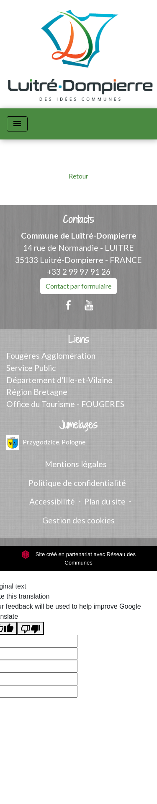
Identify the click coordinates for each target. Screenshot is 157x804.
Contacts (78, 219)
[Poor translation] (30, 628)
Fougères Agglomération (50, 355)
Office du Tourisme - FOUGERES (65, 404)
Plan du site (105, 501)
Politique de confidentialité (77, 483)
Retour (78, 176)
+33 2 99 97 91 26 (79, 271)
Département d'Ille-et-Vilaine (59, 380)
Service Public (31, 368)
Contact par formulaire (78, 286)
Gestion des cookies (78, 520)
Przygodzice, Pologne (45, 442)
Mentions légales (76, 464)
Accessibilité (52, 501)
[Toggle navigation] (17, 123)
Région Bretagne (36, 392)
